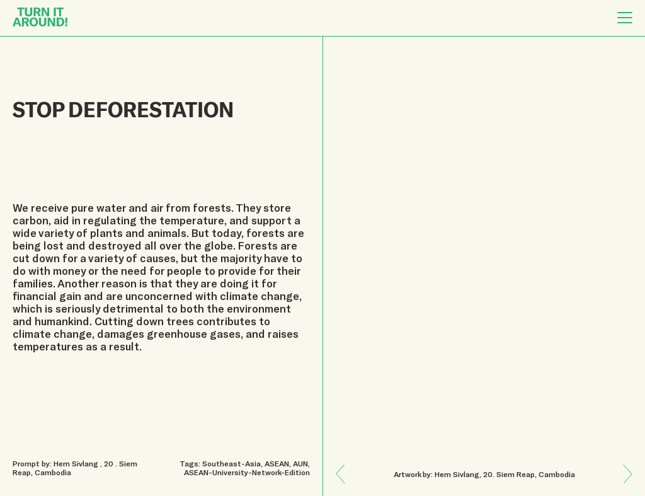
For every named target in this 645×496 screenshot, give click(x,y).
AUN (300, 463)
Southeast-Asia (231, 463)
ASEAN (277, 463)
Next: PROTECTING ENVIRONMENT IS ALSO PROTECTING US (345, 465)
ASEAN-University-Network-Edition (247, 472)
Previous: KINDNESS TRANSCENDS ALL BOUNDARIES (623, 482)
